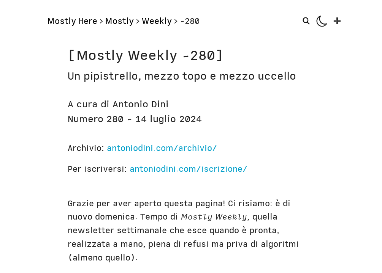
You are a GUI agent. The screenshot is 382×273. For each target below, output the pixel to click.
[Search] (307, 21)
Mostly (119, 21)
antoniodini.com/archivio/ (162, 148)
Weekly (157, 21)
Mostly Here (72, 21)
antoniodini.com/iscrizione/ (188, 169)
